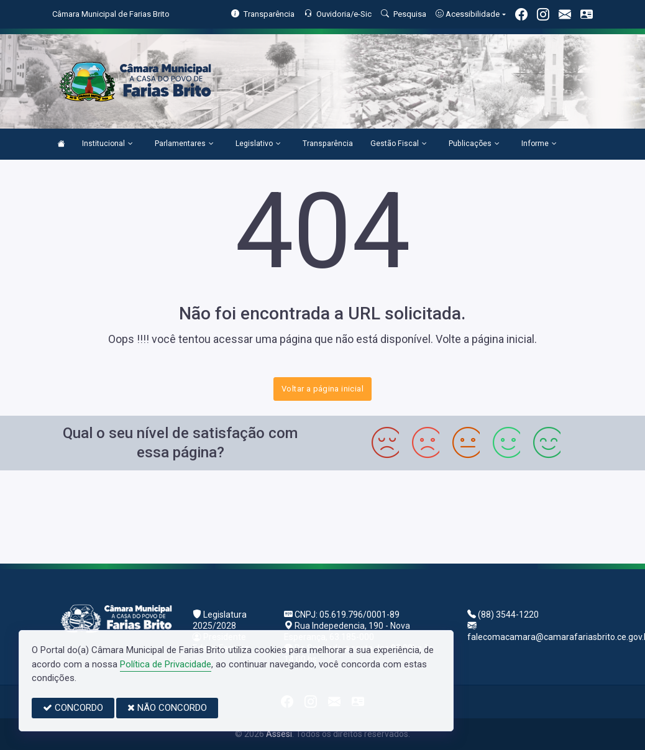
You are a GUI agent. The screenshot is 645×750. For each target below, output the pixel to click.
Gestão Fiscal (398, 144)
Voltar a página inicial (322, 388)
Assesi (279, 734)
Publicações (474, 144)
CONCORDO (73, 707)
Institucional (107, 144)
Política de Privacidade (165, 664)
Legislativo (258, 144)
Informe (539, 144)
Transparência (328, 143)
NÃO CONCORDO (167, 707)
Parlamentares (184, 144)
